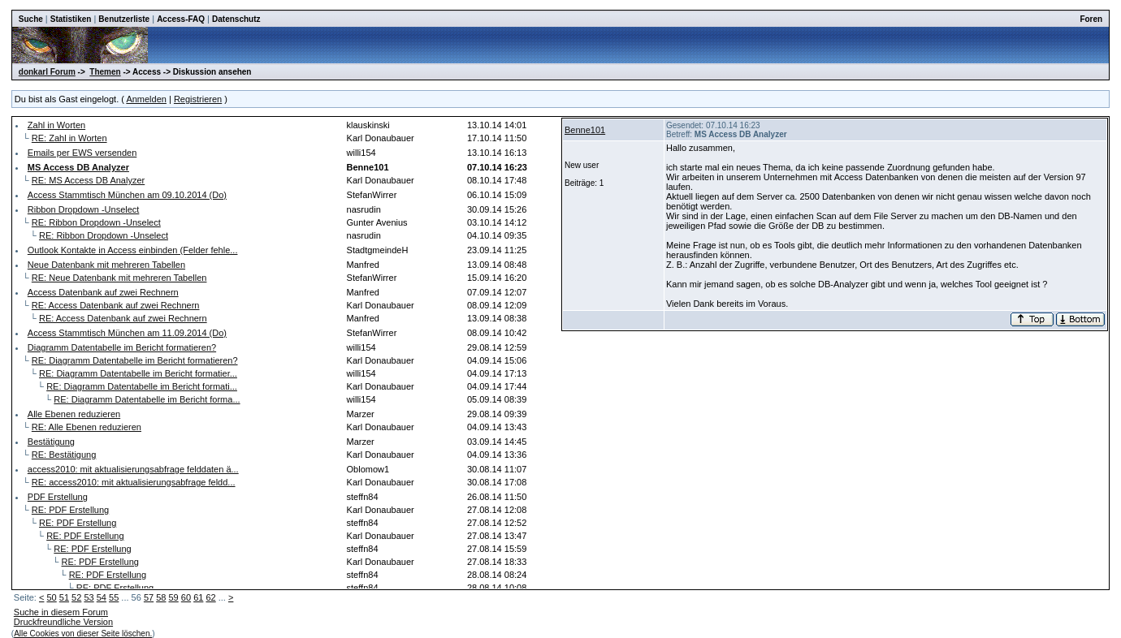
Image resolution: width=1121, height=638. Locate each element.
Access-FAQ (181, 19)
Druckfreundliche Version (63, 622)
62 (210, 597)
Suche (31, 19)
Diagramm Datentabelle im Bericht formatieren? (122, 347)
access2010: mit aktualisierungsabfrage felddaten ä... (133, 469)
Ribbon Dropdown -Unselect (84, 209)
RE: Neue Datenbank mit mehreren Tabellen (119, 277)
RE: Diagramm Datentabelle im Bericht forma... (147, 399)
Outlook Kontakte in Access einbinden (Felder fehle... (133, 250)
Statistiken (71, 19)
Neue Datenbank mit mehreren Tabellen (106, 264)
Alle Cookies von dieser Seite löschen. (83, 633)
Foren (1091, 19)
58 (161, 597)
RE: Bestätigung (64, 454)
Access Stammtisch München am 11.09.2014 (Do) (127, 333)
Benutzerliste (123, 19)
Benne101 (585, 130)
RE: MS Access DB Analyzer (88, 180)
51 (64, 597)
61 (198, 597)
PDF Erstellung (58, 497)
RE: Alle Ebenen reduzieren (86, 427)
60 (186, 597)
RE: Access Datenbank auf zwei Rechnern (116, 305)
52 (76, 597)
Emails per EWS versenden (82, 152)
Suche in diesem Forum (61, 612)
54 (101, 597)
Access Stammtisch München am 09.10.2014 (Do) (127, 195)
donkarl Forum (47, 71)
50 (51, 597)
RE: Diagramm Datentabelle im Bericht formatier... (138, 373)
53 (88, 597)
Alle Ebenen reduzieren (74, 414)
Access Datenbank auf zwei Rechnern (103, 292)
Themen (104, 71)
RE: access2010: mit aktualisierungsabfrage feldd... (134, 482)
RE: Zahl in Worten (69, 138)
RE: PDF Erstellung (70, 510)
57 (149, 597)
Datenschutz (236, 19)
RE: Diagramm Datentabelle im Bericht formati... (141, 386)
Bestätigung (51, 441)
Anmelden (146, 99)
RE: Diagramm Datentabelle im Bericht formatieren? (135, 360)
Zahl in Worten (56, 125)
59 (174, 597)
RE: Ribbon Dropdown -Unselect (96, 222)
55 (114, 597)
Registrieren (198, 99)
